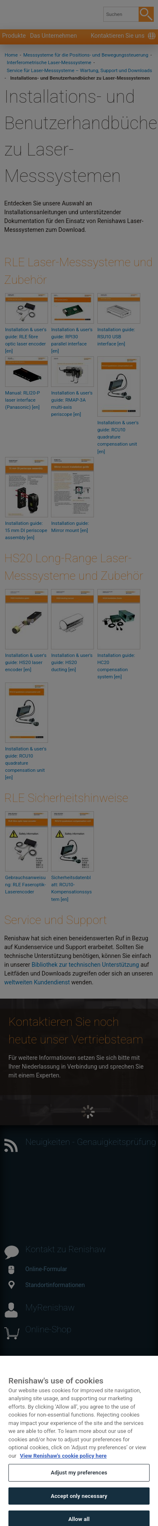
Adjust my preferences (79, 1484)
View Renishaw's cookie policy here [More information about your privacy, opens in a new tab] (63, 1467)
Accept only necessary (79, 1507)
